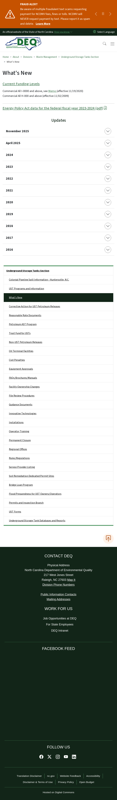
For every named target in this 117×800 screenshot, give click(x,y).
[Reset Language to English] (94, 32)
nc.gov (51, 776)
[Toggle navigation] (112, 44)
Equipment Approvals (21, 369)
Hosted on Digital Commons (58, 792)
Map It (71, 579)
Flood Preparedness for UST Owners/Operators (35, 494)
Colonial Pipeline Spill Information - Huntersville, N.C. (39, 279)
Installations (16, 422)
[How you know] (63, 32)
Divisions (27, 57)
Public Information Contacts (58, 594)
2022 (9, 178)
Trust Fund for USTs (20, 333)
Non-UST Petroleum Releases (25, 342)
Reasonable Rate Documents (25, 315)
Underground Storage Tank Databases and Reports (37, 520)
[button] (102, 44)
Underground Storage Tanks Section (80, 57)
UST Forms (15, 511)
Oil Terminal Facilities (21, 351)
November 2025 (17, 131)
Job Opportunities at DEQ (59, 618)
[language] (106, 32)
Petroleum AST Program (23, 324)
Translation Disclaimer (29, 776)
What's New (15, 297)
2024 (9, 155)
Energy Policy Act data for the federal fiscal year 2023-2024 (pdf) (55, 108)
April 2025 (13, 143)
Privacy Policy (66, 782)
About (16, 57)
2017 (9, 238)
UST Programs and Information (26, 288)
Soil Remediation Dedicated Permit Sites (31, 476)
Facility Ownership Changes (24, 387)
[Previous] (95, 14)
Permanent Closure (20, 440)
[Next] (110, 14)
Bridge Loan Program (21, 485)
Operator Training (19, 431)
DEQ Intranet (59, 630)
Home (6, 57)
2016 (9, 249)
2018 (9, 226)
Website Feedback (70, 776)
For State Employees (59, 624)
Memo (52, 91)
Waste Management (46, 57)
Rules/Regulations (19, 458)
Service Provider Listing (22, 467)
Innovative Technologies (22, 413)
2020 (9, 202)
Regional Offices (18, 449)
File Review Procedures (21, 395)
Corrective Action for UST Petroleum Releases (34, 306)
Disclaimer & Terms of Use (38, 782)
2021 (9, 190)
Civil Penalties (17, 360)
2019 (9, 214)
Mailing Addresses (58, 599)
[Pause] (103, 14)
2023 (9, 167)
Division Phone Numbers (58, 584)
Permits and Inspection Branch (26, 503)
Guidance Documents (20, 404)
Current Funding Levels (21, 83)
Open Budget (86, 782)
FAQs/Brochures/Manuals (23, 378)
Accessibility (93, 776)
